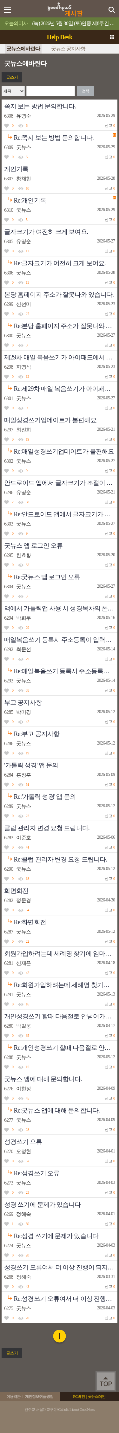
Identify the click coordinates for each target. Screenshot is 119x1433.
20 (27, 1255)
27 (27, 314)
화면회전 (16, 890)
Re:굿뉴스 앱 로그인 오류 (42, 575)
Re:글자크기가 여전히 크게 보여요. (55, 261)
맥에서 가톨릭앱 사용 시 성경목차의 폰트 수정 (60, 608)
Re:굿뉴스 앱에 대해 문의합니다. (52, 1109)
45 (27, 1098)
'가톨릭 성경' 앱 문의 (31, 765)
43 (27, 1286)
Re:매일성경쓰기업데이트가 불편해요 (59, 450)
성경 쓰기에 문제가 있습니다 (42, 1204)
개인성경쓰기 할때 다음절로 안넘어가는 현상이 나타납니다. (60, 1016)
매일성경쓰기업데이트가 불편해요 (50, 419)
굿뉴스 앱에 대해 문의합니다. (43, 1078)
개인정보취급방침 (39, 1396)
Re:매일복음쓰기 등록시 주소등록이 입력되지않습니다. (60, 669)
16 (27, 1004)
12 (27, 251)
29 (27, 627)
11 (27, 282)
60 (27, 1224)
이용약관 (13, 1396)
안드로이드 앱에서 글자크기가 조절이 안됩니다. (60, 482)
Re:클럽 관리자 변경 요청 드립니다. (55, 858)
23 (27, 1192)
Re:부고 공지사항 (31, 732)
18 (27, 878)
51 (27, 784)
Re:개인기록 (25, 199)
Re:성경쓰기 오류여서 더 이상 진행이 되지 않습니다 (60, 1297)
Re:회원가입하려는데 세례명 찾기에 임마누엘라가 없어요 (60, 983)
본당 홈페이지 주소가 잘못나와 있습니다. (59, 294)
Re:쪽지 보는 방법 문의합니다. (49, 136)
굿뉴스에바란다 (23, 48)
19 (27, 439)
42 (27, 722)
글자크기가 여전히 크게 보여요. (46, 231)
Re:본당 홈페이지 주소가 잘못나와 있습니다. (60, 324)
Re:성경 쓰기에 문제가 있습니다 (51, 1234)
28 (27, 1129)
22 (27, 816)
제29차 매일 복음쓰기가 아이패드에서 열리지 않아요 (60, 357)
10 (27, 188)
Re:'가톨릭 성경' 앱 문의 (40, 795)
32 (27, 565)
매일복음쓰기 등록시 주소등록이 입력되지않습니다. (60, 639)
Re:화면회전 (25, 920)
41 (27, 847)
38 (27, 502)
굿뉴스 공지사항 (68, 48)
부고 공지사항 (23, 702)
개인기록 (16, 168)
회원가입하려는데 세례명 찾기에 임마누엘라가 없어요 (60, 953)
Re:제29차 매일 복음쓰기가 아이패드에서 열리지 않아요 (60, 387)
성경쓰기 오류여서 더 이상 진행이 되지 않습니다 (60, 1267)
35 (27, 690)
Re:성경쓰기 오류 (31, 1171)
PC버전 (78, 1396)
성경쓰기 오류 (23, 1141)
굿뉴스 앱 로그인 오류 (33, 545)
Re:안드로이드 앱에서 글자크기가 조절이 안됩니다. (60, 512)
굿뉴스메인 (97, 1396)
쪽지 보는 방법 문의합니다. (40, 106)
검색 (85, 91)
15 (27, 1067)
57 (27, 1161)
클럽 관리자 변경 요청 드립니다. (46, 827)
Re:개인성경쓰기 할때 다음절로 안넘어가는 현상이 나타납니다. (60, 1046)
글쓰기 (11, 77)
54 (27, 910)
